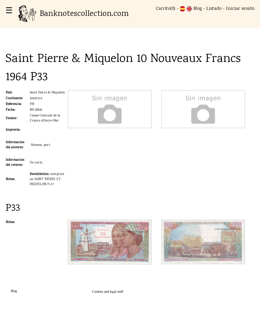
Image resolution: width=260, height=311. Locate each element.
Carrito (163, 8)
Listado (213, 8)
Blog (197, 8)
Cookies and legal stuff (107, 291)
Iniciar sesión (240, 8)
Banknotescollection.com (73, 14)
